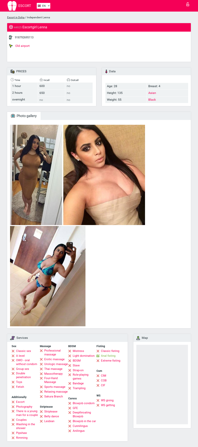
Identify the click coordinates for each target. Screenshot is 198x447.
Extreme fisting (110, 360)
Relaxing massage (56, 391)
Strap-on (78, 370)
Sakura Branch (53, 396)
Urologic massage (56, 364)
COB (104, 380)
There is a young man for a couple (27, 413)
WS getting (108, 405)
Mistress (78, 351)
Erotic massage (54, 359)
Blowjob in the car (84, 421)
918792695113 (24, 37)
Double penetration (23, 375)
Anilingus (79, 431)
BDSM (77, 360)
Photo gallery (24, 116)
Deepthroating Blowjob (82, 414)
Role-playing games (80, 376)
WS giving (107, 400)
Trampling (79, 388)
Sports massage (54, 387)
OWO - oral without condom (26, 362)
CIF (103, 385)
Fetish (20, 387)
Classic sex (23, 351)
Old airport (19, 46)
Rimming (21, 437)
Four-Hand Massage (51, 380)
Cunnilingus (80, 426)
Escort (20, 402)
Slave (76, 365)
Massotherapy (53, 373)
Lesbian (49, 421)
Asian (152, 93)
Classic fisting (110, 351)
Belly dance (51, 416)
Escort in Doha (16, 17)
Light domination (84, 356)
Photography (24, 406)
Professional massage (52, 352)
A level (20, 356)
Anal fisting (108, 356)
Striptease (50, 411)
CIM (103, 375)
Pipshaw (21, 433)
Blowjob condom (84, 403)
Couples (21, 420)
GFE (75, 408)
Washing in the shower (25, 426)
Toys (19, 382)
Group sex (22, 369)
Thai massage (53, 369)
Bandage (78, 383)
